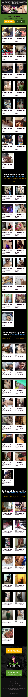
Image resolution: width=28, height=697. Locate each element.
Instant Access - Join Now (16, 176)
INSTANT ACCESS (9, 22)
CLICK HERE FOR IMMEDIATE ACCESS (14, 650)
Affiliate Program (14, 683)
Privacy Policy (9, 685)
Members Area (20, 22)
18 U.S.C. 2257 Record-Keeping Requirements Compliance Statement (14, 689)
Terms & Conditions (17, 685)
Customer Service (20, 682)
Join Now (13, 682)
